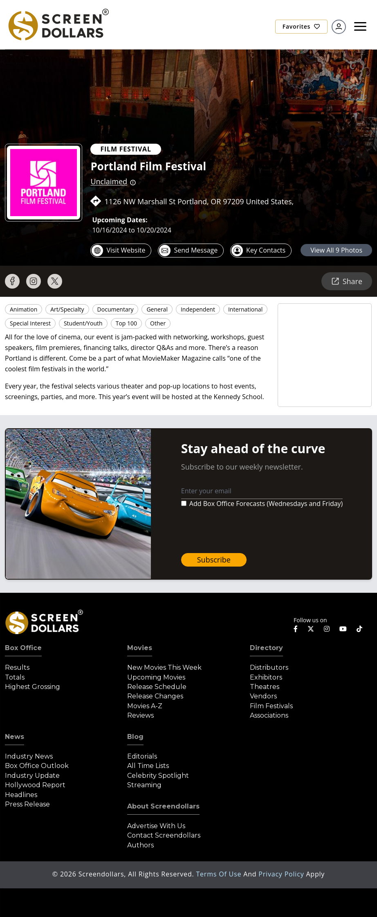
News (14, 737)
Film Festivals (271, 706)
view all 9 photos (336, 250)
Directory (266, 648)
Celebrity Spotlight (158, 775)
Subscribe (214, 560)
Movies (139, 648)
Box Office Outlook (37, 766)
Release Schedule (156, 687)
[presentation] (243, 531)
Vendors (263, 696)
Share (346, 281)
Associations (269, 715)
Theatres (264, 687)
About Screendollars (163, 806)
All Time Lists (148, 766)
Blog (135, 737)
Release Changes (155, 696)
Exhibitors (266, 677)
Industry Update (32, 775)
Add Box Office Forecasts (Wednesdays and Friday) (266, 503)
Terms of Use (219, 874)
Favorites (301, 26)
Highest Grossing (32, 687)
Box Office (23, 648)
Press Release (27, 804)
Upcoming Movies (156, 677)
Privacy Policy (282, 874)
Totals (15, 677)
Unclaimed (108, 181)
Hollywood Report (35, 785)
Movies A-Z (144, 706)
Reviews (140, 715)
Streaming (144, 785)
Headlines (21, 795)
